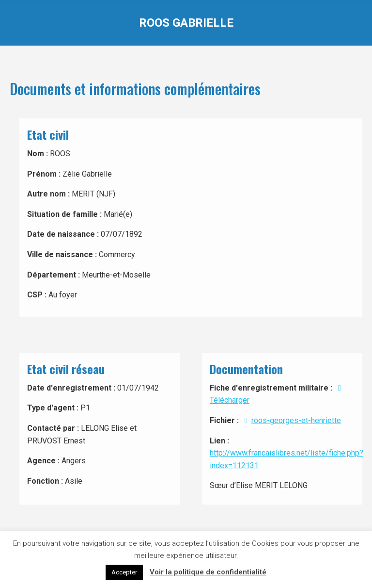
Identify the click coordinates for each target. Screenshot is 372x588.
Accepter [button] (124, 572)
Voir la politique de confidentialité (208, 572)
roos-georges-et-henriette (291, 420)
